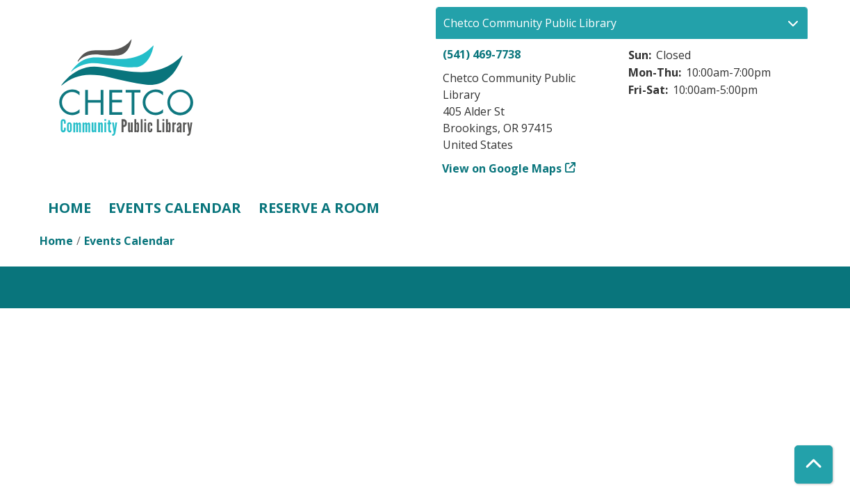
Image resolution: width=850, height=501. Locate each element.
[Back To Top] (813, 464)
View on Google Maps (502, 168)
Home (69, 207)
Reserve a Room (319, 207)
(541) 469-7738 (482, 54)
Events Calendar (174, 207)
